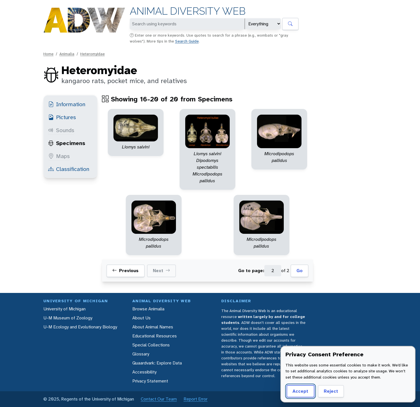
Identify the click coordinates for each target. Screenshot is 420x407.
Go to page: (251, 270)
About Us (141, 318)
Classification (68, 169)
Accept (300, 391)
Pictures (62, 117)
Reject (331, 391)
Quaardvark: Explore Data (157, 363)
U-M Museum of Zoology (67, 318)
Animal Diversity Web (187, 11)
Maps (59, 156)
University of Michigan (64, 309)
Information (66, 104)
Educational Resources (154, 336)
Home (48, 53)
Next (161, 270)
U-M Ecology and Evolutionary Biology (80, 327)
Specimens (66, 143)
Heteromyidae (92, 53)
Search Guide (187, 41)
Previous (125, 270)
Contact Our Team (159, 399)
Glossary (140, 354)
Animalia (66, 53)
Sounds (61, 130)
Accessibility (144, 372)
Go (299, 270)
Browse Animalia (148, 309)
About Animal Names (152, 327)
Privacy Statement (150, 381)
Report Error (195, 399)
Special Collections (151, 345)
